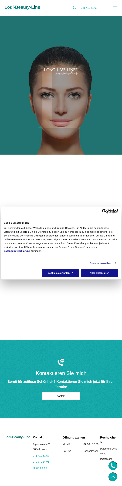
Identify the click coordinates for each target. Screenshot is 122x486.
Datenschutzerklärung (17, 251)
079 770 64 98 (41, 461)
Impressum (106, 458)
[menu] (115, 8)
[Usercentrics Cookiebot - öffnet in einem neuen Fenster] (104, 211)
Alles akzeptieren (99, 273)
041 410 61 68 (41, 455)
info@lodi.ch (40, 467)
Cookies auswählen (101, 263)
